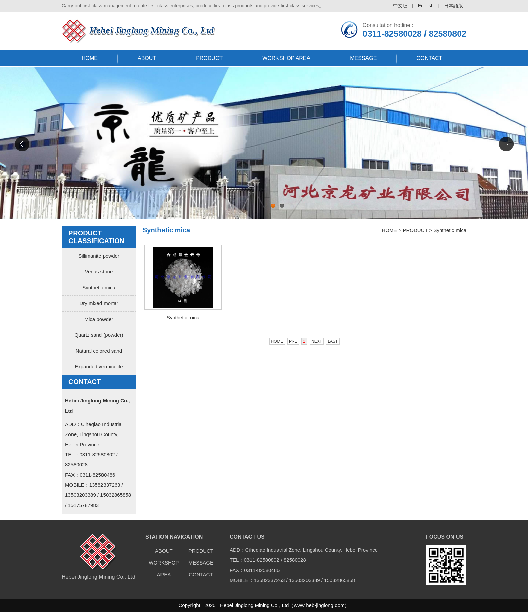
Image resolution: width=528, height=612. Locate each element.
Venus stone (99, 272)
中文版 (400, 5)
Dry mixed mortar (98, 303)
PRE (293, 341)
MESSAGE (363, 58)
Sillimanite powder (98, 256)
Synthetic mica (98, 287)
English (426, 5)
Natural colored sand (99, 351)
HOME (90, 58)
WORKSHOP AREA (286, 58)
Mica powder (98, 319)
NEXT (316, 341)
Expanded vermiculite (99, 366)
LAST (333, 341)
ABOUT (147, 58)
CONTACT (429, 58)
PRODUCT (209, 58)
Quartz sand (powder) (98, 335)
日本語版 (453, 5)
